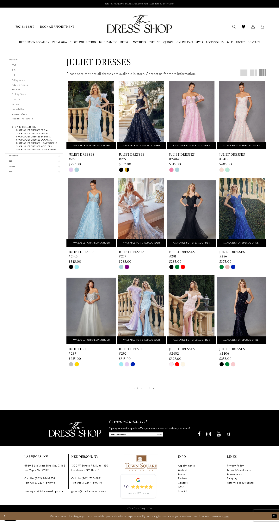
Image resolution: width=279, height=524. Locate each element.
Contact (183, 487)
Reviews (182, 482)
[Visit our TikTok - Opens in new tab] (231, 438)
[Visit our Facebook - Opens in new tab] (202, 438)
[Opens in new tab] (141, 466)
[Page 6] (152, 389)
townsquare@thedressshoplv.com (44, 495)
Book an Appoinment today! (144, 5)
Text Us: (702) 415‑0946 (39, 487)
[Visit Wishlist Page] (243, 28)
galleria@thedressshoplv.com (88, 495)
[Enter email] (149, 437)
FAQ (181, 491)
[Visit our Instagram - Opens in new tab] (211, 438)
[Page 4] (141, 389)
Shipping (232, 482)
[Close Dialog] (5, 520)
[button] (253, 28)
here (226, 520)
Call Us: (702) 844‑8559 (39, 482)
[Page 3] (136, 389)
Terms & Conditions (239, 474)
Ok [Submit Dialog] (273, 520)
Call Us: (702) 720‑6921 (86, 482)
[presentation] (91, 116)
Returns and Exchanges (241, 487)
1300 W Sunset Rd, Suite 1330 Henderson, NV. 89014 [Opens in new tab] (89, 471)
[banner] (139, 25)
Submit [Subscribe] (187, 437)
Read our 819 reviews (138, 496)
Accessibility (234, 478)
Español (182, 495)
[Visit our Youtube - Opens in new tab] (221, 438)
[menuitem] (24, 28)
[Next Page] (158, 389)
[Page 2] (131, 389)
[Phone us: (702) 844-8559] (24, 28)
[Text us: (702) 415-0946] (16, 515)
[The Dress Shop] (72, 433)
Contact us (154, 75)
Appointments (186, 469)
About (181, 478)
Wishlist (183, 474)
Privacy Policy (235, 469)
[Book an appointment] (57, 28)
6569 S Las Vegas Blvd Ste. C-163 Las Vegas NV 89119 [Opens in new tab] (44, 471)
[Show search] (234, 28)
